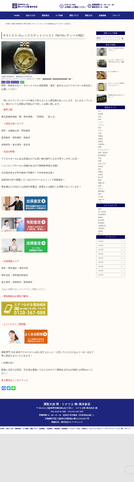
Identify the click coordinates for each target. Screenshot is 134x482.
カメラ (100, 178)
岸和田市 (101, 276)
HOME (17, 15)
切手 (99, 242)
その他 (100, 245)
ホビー (100, 236)
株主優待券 (102, 203)
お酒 (99, 181)
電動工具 (101, 231)
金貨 (99, 209)
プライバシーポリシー (96, 477)
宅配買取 (57, 477)
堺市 (22, 130)
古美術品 (101, 192)
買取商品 (45, 15)
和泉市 (100, 265)
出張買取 (49, 477)
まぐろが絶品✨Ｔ (113, 119)
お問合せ (84, 477)
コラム (100, 250)
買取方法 (88, 15)
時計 (8, 130)
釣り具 (100, 225)
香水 (99, 217)
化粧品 (100, 214)
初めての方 (30, 15)
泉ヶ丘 (100, 282)
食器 (99, 195)
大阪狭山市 (102, 274)
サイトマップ (109, 477)
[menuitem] (16, 15)
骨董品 (100, 184)
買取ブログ (74, 15)
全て (3, 130)
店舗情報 (102, 15)
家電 (99, 228)
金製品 (100, 187)
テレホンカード (103, 198)
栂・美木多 (102, 260)
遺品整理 (64, 477)
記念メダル (102, 212)
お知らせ (101, 247)
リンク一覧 (119, 477)
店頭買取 (42, 477)
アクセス (72, 477)
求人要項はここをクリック (14, 428)
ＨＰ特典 (59, 15)
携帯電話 (101, 239)
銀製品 (100, 189)
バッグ (100, 170)
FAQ (78, 477)
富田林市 (101, 271)
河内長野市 (102, 263)
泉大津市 (101, 268)
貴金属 (100, 162)
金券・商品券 (103, 201)
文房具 (100, 223)
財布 (99, 167)
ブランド (101, 173)
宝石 (99, 165)
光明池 (100, 279)
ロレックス (14, 130)
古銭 (99, 206)
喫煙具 (100, 220)
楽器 (99, 234)
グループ (116, 15)
